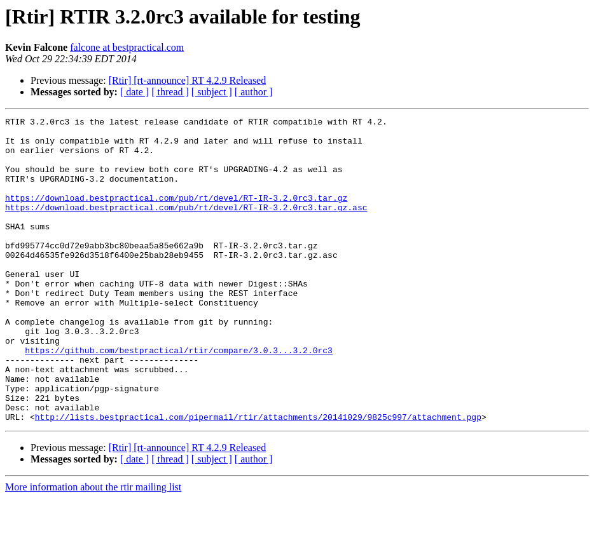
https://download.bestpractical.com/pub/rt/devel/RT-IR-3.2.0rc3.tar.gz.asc (186, 226)
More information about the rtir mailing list (93, 547)
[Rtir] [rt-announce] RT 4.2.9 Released (187, 80)
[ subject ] (211, 91)
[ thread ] (170, 91)
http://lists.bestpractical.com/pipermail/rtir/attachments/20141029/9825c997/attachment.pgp (258, 477)
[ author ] (254, 91)
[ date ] (134, 91)
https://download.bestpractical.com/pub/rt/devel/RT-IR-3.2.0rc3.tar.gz (176, 214)
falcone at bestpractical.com (127, 47)
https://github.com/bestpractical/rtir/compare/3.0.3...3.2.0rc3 (179, 397)
